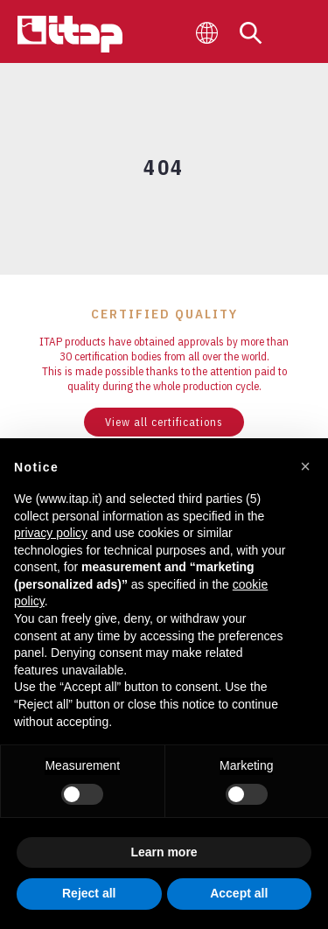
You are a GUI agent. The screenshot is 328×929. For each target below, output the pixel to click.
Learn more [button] (163, 852)
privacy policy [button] (50, 533)
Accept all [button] (239, 893)
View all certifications (164, 422)
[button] (305, 466)
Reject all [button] (88, 893)
